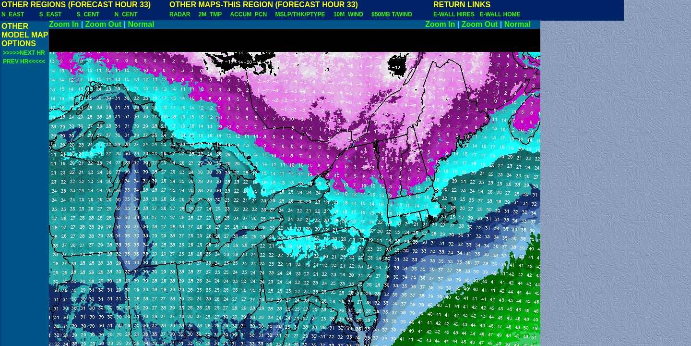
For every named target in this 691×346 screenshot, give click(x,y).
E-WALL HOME (499, 14)
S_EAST (50, 14)
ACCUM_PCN (248, 14)
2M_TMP (210, 14)
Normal (141, 24)
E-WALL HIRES (455, 14)
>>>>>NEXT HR (24, 52)
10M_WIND (348, 14)
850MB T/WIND (391, 14)
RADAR (179, 14)
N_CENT (126, 14)
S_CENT (88, 14)
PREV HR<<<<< (24, 61)
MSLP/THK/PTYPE (300, 14)
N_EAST (12, 14)
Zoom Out (103, 24)
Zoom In (64, 24)
